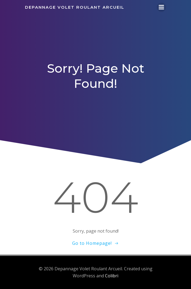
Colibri (111, 276)
